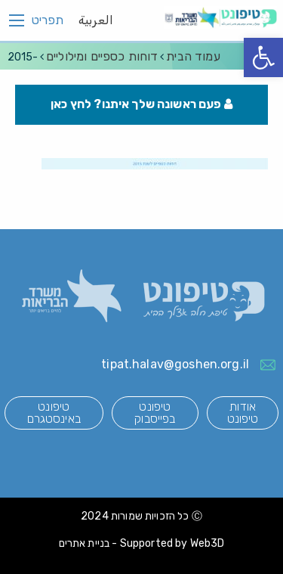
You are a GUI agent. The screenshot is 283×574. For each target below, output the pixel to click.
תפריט (47, 20)
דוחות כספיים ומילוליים (102, 56)
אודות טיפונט (243, 412)
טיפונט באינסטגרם (54, 412)
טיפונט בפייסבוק (154, 412)
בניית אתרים (84, 543)
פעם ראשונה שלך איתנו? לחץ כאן (141, 104)
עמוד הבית (193, 56)
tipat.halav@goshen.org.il (175, 364)
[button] (263, 57)
